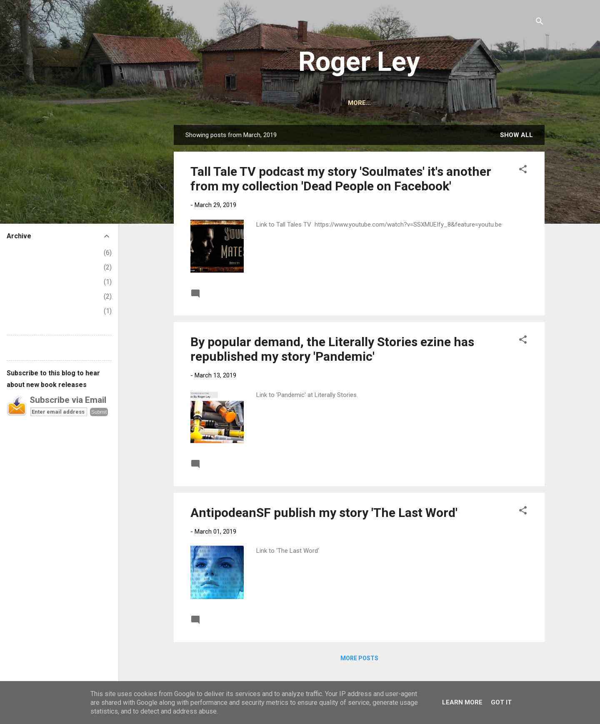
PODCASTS (435, 103)
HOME (234, 103)
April (20, 282)
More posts (359, 658)
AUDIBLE (344, 103)
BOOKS (305, 103)
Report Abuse (27, 348)
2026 (14, 253)
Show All (516, 135)
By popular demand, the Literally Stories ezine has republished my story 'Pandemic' (332, 349)
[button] (523, 170)
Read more (510, 293)
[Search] (540, 22)
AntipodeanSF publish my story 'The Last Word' (324, 512)
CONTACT (387, 103)
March (22, 296)
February (26, 311)
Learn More (462, 702)
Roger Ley (359, 61)
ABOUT (269, 103)
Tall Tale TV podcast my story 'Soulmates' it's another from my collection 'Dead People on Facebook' (340, 178)
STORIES (481, 103)
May (19, 267)
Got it (501, 702)
